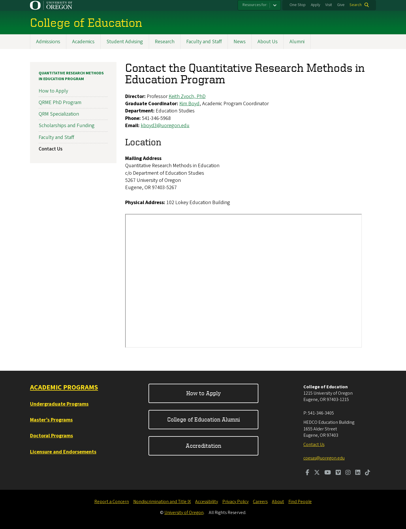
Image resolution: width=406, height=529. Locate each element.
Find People (300, 501)
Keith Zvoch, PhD (187, 96)
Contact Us (51, 149)
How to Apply (53, 91)
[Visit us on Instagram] (348, 473)
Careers (260, 501)
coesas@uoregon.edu (324, 458)
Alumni (297, 41)
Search (355, 5)
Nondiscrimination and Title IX (162, 501)
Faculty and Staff (204, 41)
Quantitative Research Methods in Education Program (71, 76)
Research (164, 41)
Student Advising (124, 41)
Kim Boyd (189, 103)
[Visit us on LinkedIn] (358, 473)
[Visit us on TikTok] (368, 473)
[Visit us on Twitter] (317, 473)
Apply (315, 5)
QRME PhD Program (60, 102)
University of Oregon (184, 512)
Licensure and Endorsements (63, 451)
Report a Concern (111, 501)
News (240, 41)
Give (341, 5)
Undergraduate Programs (59, 404)
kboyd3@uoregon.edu (165, 125)
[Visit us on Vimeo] (338, 473)
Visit (328, 5)
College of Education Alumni (203, 419)
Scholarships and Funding (67, 125)
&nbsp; (243, 281)
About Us (267, 41)
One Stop (298, 5)
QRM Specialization (59, 114)
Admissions (48, 41)
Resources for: (255, 5)
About (278, 501)
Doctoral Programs (51, 435)
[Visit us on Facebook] (307, 473)
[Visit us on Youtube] (327, 473)
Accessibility (206, 501)
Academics (83, 41)
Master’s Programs (51, 419)
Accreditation (203, 445)
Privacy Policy (235, 501)
